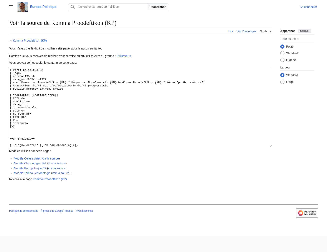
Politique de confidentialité (23, 226)
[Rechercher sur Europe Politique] (108, 7)
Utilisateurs (123, 56)
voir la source (50, 174)
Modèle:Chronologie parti (30, 179)
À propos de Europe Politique (57, 226)
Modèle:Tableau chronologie (32, 188)
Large (290, 82)
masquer (304, 30)
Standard (292, 53)
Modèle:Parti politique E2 (30, 184)
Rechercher (158, 7)
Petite (290, 46)
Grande (291, 60)
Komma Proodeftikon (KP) (30, 40)
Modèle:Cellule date (27, 174)
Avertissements (84, 226)
